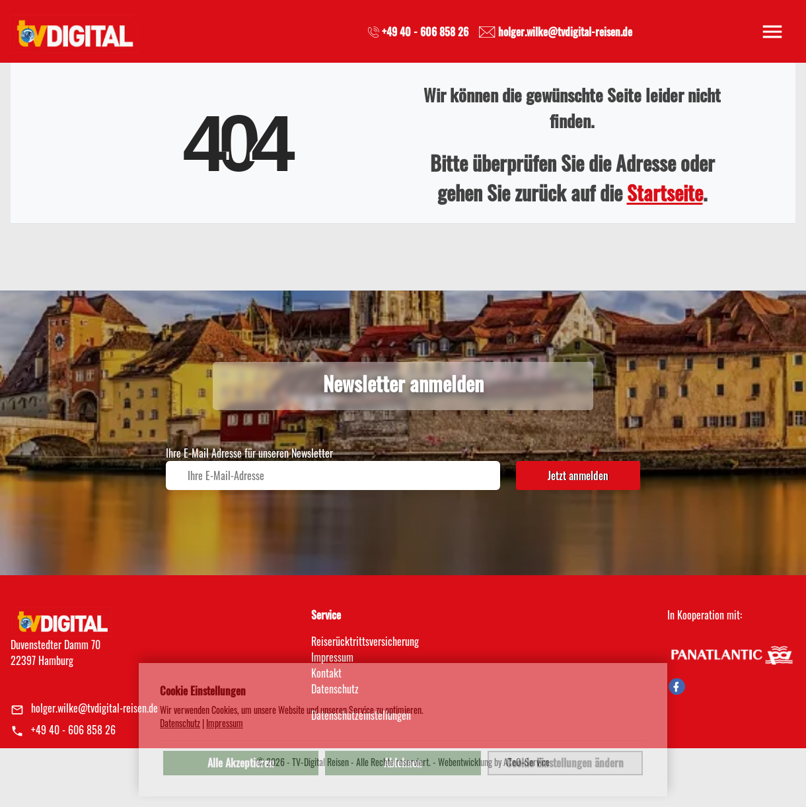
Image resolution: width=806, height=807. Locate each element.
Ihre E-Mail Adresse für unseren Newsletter (249, 453)
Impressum (332, 657)
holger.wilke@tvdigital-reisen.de (94, 708)
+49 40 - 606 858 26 (73, 730)
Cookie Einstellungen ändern (565, 763)
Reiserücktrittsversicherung (365, 641)
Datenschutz (180, 723)
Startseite (665, 192)
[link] (74, 30)
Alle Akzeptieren (240, 763)
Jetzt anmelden (578, 475)
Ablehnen (403, 763)
